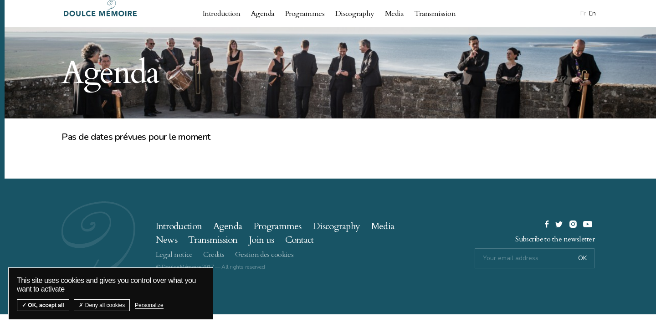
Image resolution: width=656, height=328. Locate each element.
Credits (213, 255)
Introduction (221, 14)
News (166, 240)
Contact (299, 240)
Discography (354, 14)
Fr (582, 13)
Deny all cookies (102, 305)
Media (394, 14)
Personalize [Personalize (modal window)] (149, 305)
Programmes (304, 14)
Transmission (435, 14)
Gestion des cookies (264, 255)
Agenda (263, 14)
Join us (261, 240)
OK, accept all (43, 305)
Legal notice (174, 255)
